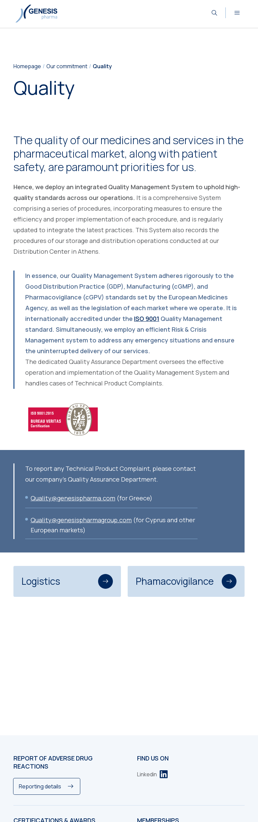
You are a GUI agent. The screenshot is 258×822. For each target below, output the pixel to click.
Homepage (27, 66)
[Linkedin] (152, 774)
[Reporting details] (46, 786)
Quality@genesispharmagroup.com (81, 520)
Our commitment (66, 66)
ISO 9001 (146, 319)
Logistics (67, 581)
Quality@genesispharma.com (73, 498)
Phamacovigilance (186, 581)
